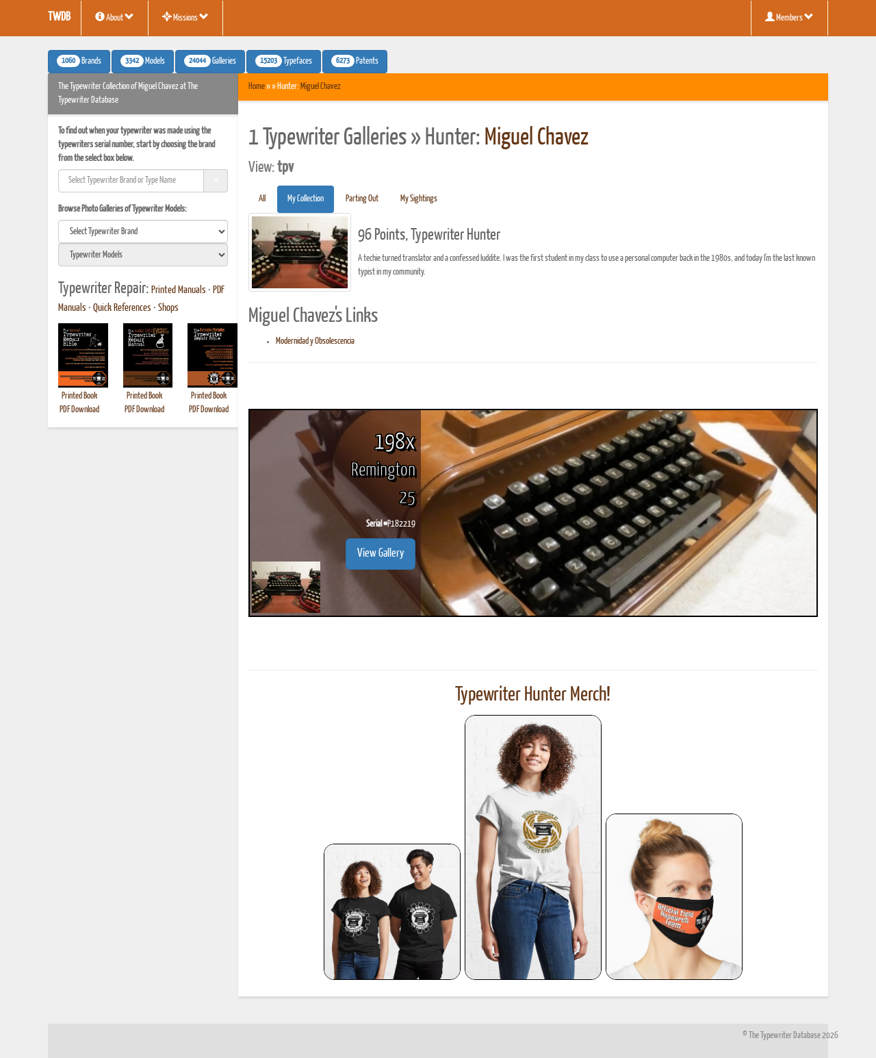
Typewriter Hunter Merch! (532, 695)
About (114, 17)
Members (789, 17)
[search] (143, 231)
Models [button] (142, 61)
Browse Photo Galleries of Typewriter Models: (122, 209)
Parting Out (362, 198)
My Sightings (418, 198)
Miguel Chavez (320, 86)
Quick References (122, 308)
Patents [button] (354, 61)
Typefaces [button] (283, 61)
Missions (185, 17)
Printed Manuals (178, 290)
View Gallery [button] (380, 553)
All (262, 198)
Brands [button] (79, 61)
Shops (168, 308)
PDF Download (79, 409)
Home (256, 86)
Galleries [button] (210, 61)
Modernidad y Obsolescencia (315, 341)
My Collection (305, 198)
